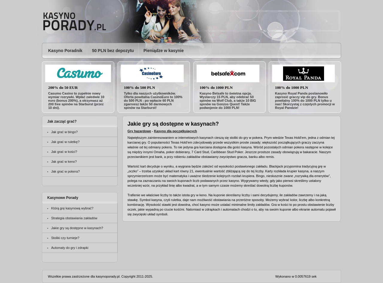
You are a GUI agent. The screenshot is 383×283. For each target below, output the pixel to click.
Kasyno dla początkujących (175, 131)
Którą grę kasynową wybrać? (72, 208)
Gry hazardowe (139, 131)
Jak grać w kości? (64, 151)
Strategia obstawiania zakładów (74, 218)
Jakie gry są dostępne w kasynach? (77, 228)
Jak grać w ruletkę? (65, 142)
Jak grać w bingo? (64, 132)
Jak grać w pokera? (65, 171)
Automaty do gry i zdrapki (69, 247)
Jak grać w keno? (64, 161)
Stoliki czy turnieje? (65, 238)
